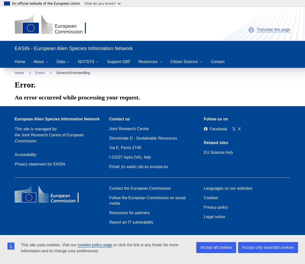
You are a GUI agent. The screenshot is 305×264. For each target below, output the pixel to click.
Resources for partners (129, 213)
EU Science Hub (218, 152)
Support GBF (118, 62)
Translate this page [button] (273, 29)
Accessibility (25, 155)
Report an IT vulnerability (131, 222)
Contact (217, 62)
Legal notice (214, 217)
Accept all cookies (216, 247)
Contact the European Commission (140, 188)
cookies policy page (94, 245)
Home (20, 62)
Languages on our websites (228, 188)
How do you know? (103, 3)
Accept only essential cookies (268, 247)
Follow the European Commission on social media (147, 200)
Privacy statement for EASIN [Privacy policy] (40, 164)
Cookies (211, 198)
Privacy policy (216, 207)
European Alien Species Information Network (57, 119)
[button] (251, 30)
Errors (40, 73)
